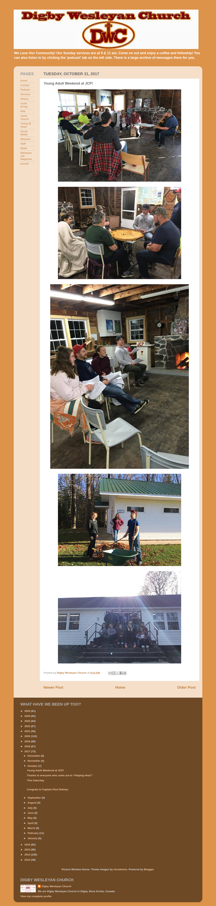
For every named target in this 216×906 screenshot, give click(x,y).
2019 (27, 741)
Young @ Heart (25, 125)
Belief (23, 148)
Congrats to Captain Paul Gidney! (47, 789)
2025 (27, 711)
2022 (27, 726)
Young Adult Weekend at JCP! (45, 770)
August (32, 802)
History (24, 98)
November (34, 760)
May (30, 817)
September (35, 797)
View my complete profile (36, 896)
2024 (27, 716)
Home (120, 687)
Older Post (186, 687)
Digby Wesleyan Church (56, 886)
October (33, 766)
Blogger (149, 869)
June (31, 812)
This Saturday (35, 780)
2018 (27, 746)
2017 (27, 751)
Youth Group (24, 105)
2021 (27, 731)
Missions (25, 139)
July (30, 807)
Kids (22, 111)
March (32, 828)
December (34, 755)
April (31, 823)
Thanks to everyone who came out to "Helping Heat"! (60, 775)
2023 (27, 721)
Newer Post (53, 687)
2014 (27, 854)
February (33, 833)
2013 (27, 859)
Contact (24, 85)
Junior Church (24, 117)
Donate (24, 163)
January (33, 838)
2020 (27, 736)
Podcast (25, 89)
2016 (27, 844)
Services (25, 94)
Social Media (24, 133)
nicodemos (120, 869)
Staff (23, 143)
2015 (27, 849)
